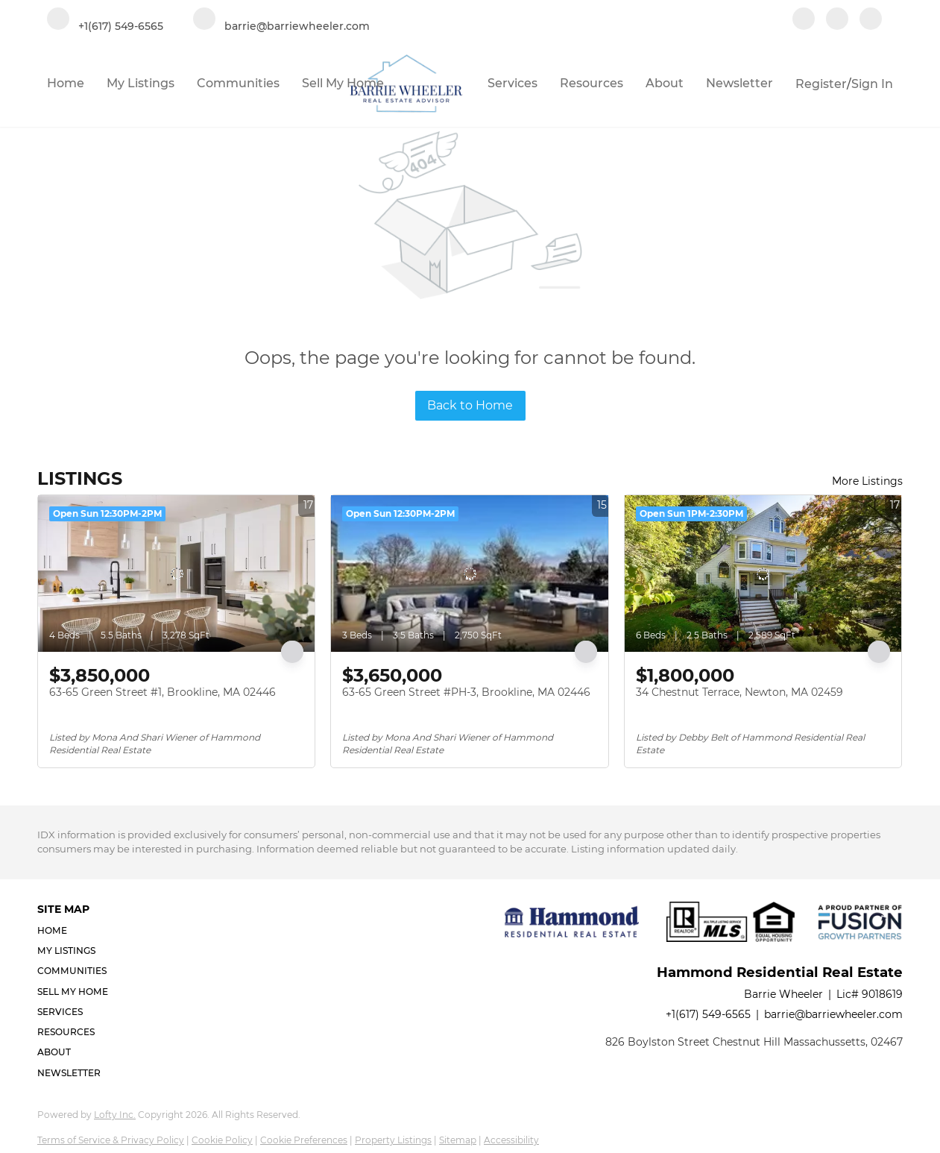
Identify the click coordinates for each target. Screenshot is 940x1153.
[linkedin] (837, 20)
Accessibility (511, 1140)
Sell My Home (343, 83)
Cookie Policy (222, 1140)
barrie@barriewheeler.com (833, 1014)
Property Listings (393, 1140)
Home (65, 83)
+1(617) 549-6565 (708, 1014)
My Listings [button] (140, 83)
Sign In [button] (872, 84)
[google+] (870, 20)
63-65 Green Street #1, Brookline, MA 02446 (162, 692)
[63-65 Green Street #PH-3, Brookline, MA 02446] (469, 573)
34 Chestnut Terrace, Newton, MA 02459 (739, 692)
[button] (77, 930)
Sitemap (457, 1140)
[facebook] (803, 20)
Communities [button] (238, 83)
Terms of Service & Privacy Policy (110, 1140)
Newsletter (739, 83)
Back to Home (470, 405)
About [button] (665, 83)
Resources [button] (591, 83)
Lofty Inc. (115, 1114)
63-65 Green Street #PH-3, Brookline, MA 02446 (466, 692)
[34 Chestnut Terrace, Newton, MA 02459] (763, 573)
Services (512, 83)
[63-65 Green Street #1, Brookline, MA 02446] (176, 573)
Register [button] (821, 84)
